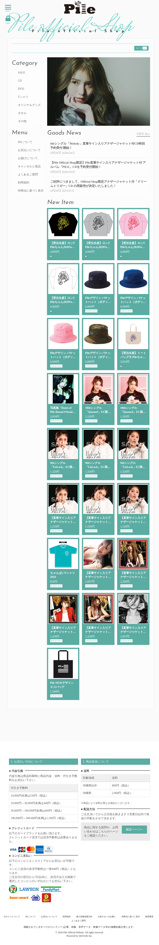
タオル (22, 113)
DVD (21, 88)
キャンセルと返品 (29, 166)
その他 (22, 121)
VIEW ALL (143, 134)
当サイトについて (13, 916)
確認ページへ (134, 829)
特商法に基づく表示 (31, 190)
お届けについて (28, 158)
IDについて (25, 142)
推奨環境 (148, 916)
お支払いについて (29, 150)
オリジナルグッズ (29, 105)
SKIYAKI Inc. (85, 935)
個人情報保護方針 (84, 916)
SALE (21, 72)
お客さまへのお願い (106, 916)
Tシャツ (23, 96)
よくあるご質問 (28, 174)
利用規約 (23, 182)
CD (20, 80)
